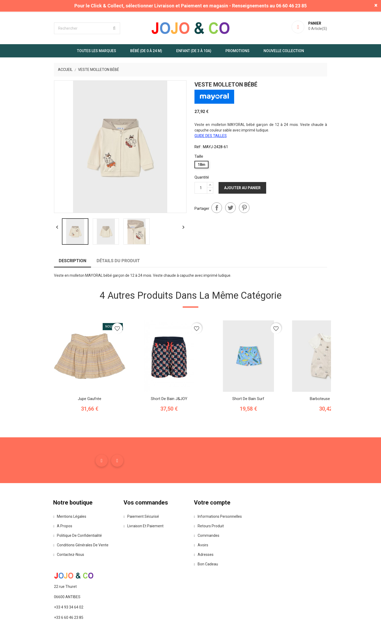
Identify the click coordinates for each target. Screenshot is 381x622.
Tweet (230, 206)
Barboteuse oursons (310, 418)
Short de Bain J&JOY (151, 418)
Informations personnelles (218, 540)
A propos (45, 549)
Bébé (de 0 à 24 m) (146, 50)
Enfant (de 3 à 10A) (193, 50)
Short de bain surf (230, 418)
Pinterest (244, 206)
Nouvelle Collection (284, 50)
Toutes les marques (96, 50)
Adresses (204, 578)
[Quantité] (200, 187)
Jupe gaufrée (71, 418)
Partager (216, 206)
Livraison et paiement (135, 549)
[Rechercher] (69, 28)
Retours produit (209, 549)
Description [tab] (54, 278)
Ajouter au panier (242, 187)
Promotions (237, 50)
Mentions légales (52, 540)
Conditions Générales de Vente (63, 568)
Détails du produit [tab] (100, 278)
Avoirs (201, 568)
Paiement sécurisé (133, 540)
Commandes (207, 559)
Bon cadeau (206, 587)
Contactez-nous (51, 578)
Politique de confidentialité (60, 559)
